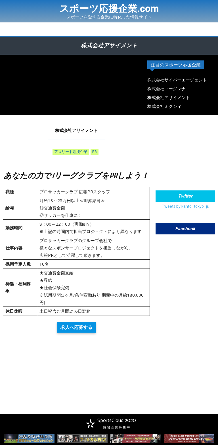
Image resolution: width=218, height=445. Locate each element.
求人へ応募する (76, 327)
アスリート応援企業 (71, 152)
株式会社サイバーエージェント (177, 80)
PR (94, 152)
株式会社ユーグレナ (166, 88)
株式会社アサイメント (168, 97)
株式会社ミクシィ (164, 106)
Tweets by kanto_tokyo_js (185, 206)
